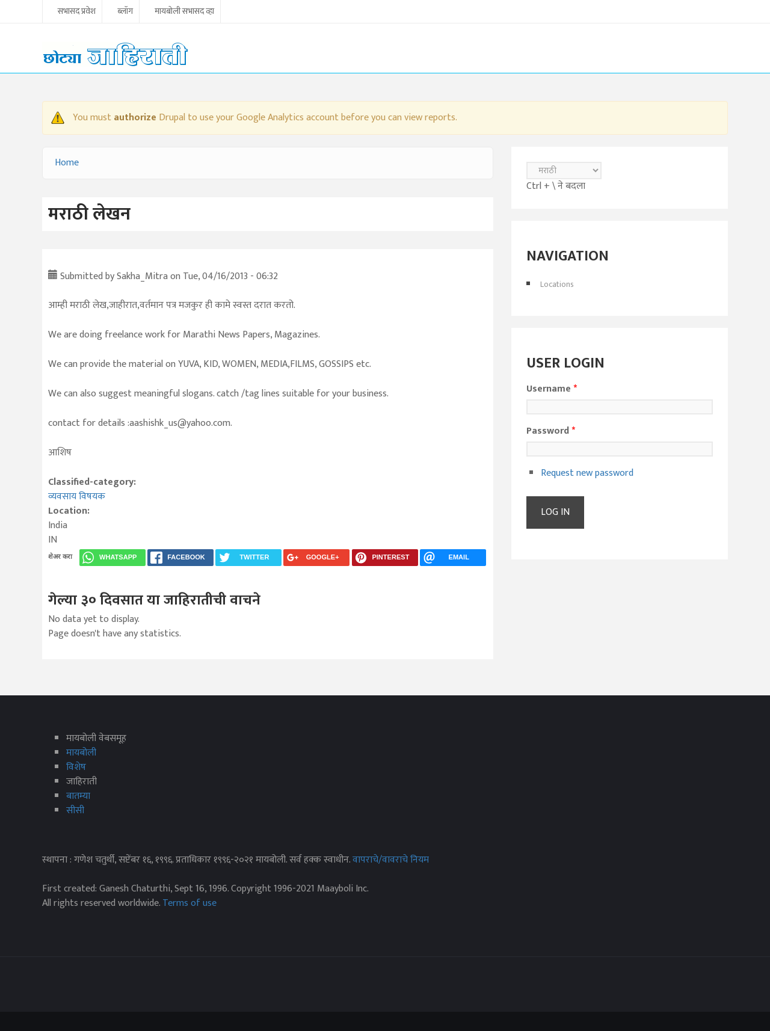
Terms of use (189, 903)
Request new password (587, 473)
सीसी (75, 810)
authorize (135, 117)
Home (67, 163)
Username (551, 389)
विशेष (76, 767)
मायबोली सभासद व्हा (184, 12)
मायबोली (81, 753)
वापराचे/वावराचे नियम (391, 860)
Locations (557, 284)
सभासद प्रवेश (77, 12)
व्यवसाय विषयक (76, 496)
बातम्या (78, 796)
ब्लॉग (125, 12)
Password (550, 431)
